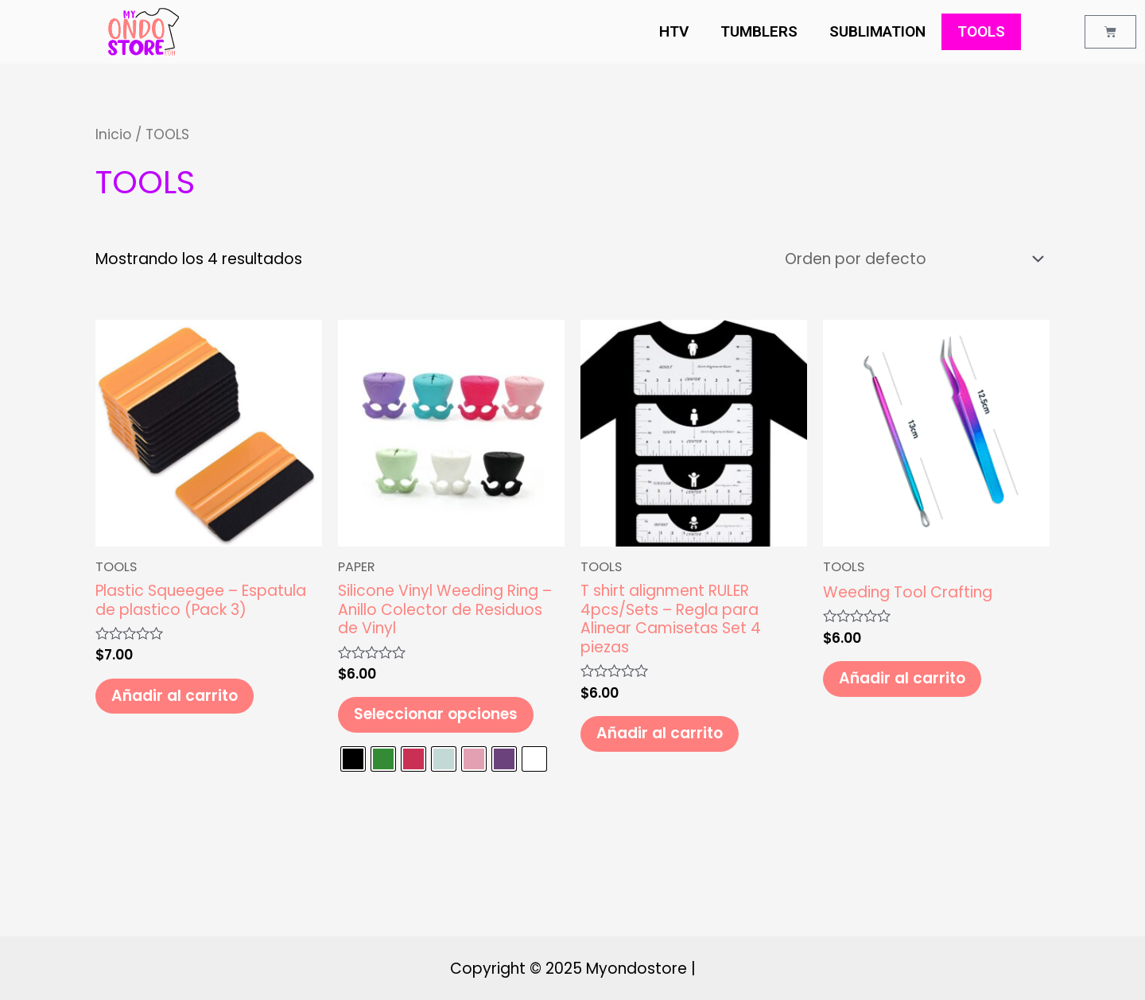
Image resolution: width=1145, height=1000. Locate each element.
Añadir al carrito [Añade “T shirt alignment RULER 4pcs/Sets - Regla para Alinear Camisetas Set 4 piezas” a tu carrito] (659, 733)
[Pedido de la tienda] (911, 259)
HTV (674, 31)
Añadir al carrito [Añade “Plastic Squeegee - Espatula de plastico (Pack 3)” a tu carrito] (174, 695)
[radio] (353, 760)
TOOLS (981, 31)
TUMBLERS (759, 31)
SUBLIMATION (877, 31)
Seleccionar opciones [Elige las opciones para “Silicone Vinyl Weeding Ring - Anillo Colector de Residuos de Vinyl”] (436, 714)
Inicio (113, 134)
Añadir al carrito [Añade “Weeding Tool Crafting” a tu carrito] (902, 678)
